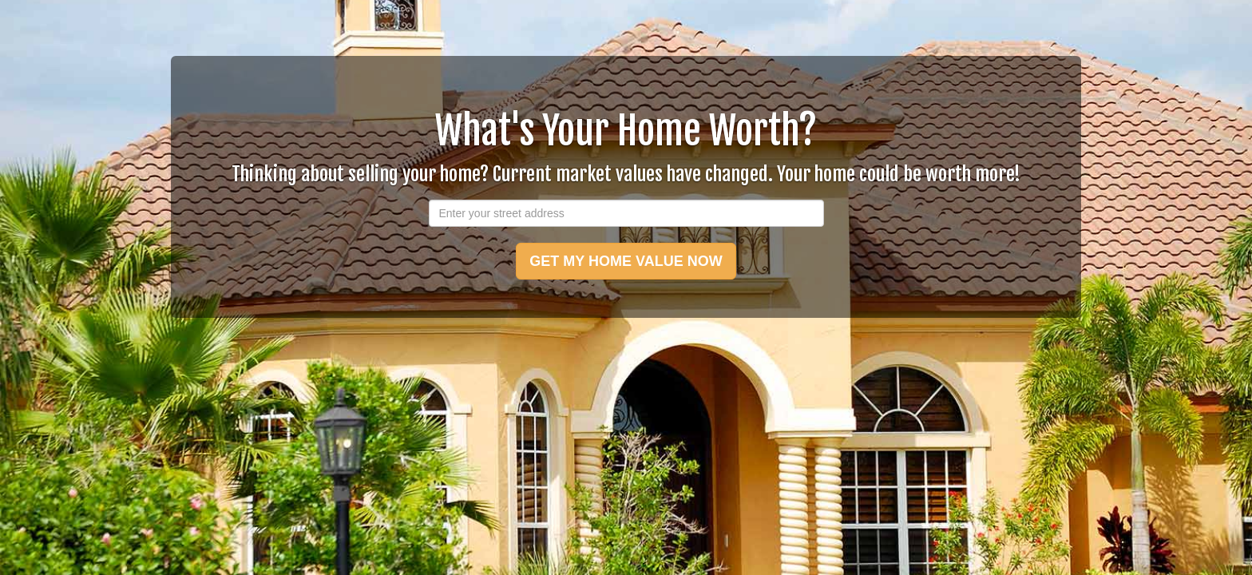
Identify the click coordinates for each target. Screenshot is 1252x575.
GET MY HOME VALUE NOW (625, 261)
